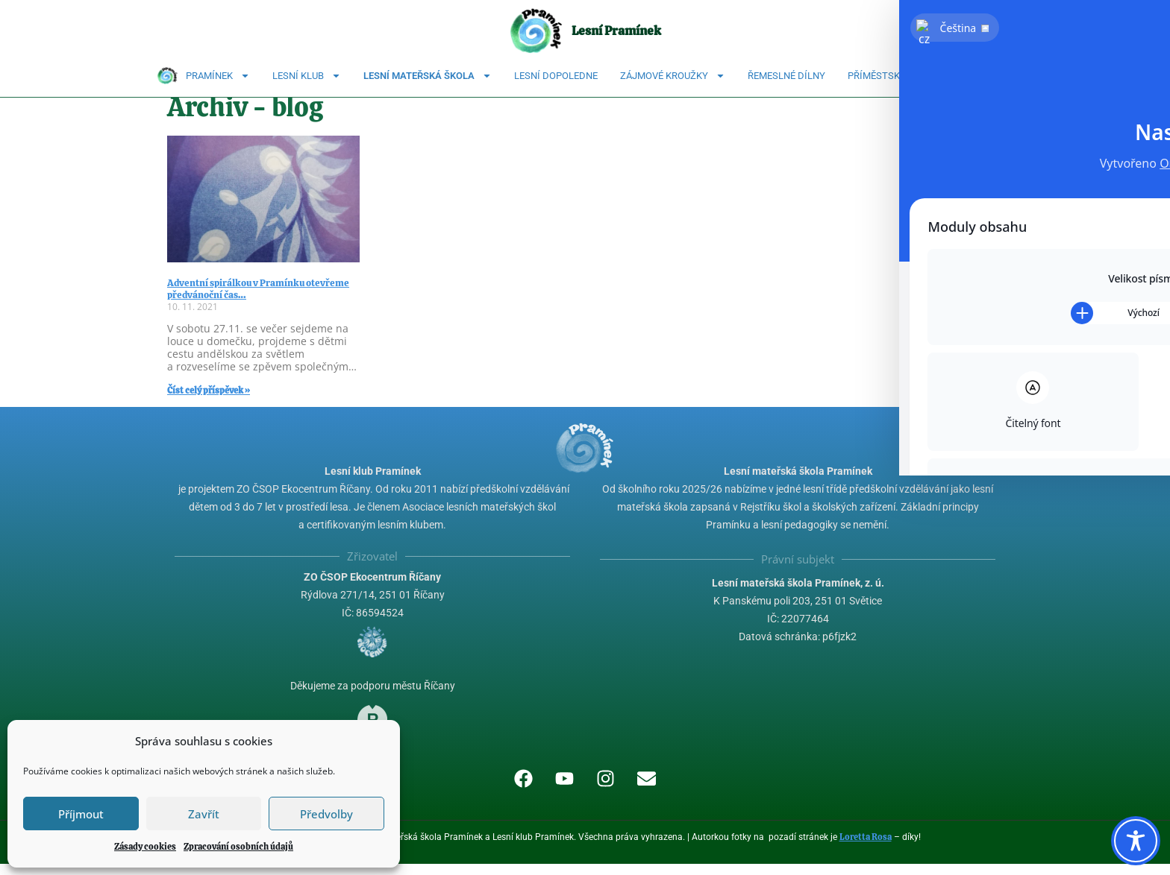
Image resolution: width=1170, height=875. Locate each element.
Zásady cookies (145, 847)
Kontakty (990, 75)
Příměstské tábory (895, 75)
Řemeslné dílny (786, 75)
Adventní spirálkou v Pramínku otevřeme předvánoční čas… (258, 300)
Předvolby (326, 813)
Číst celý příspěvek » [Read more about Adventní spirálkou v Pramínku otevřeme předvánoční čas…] (208, 402)
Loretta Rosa (865, 848)
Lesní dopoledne (556, 75)
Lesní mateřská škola (427, 75)
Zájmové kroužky (672, 75)
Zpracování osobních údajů (238, 847)
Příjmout (81, 813)
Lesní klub (306, 75)
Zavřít (203, 813)
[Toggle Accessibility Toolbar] (1136, 841)
